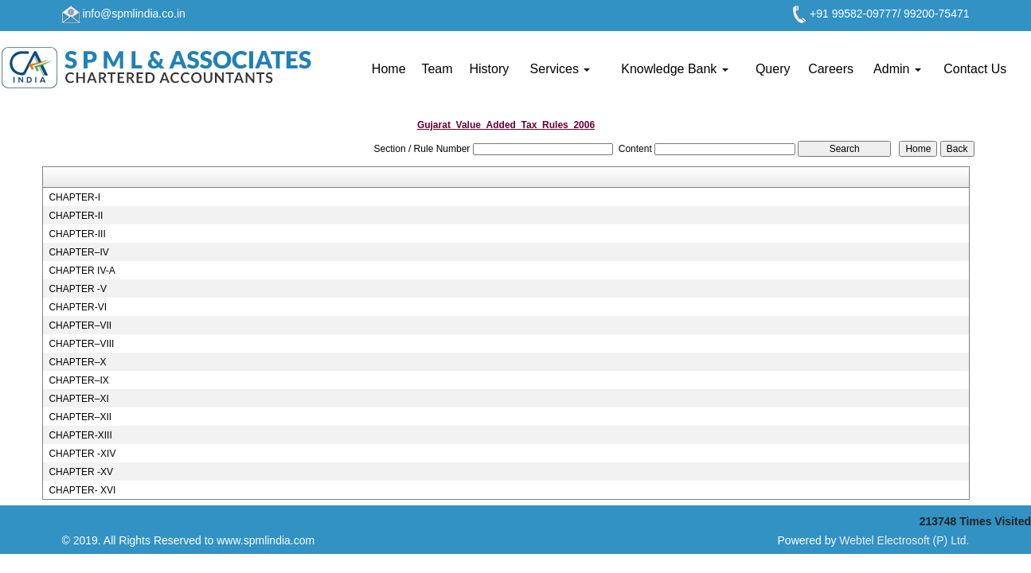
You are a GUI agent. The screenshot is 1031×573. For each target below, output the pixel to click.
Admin (897, 69)
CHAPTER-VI (78, 307)
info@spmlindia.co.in (133, 13)
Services (560, 69)
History (489, 69)
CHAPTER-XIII (80, 435)
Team (436, 69)
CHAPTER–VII (80, 325)
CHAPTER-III (77, 234)
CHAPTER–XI (78, 398)
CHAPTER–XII (80, 417)
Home (389, 69)
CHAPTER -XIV (82, 453)
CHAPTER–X (77, 362)
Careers (830, 69)
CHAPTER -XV (81, 471)
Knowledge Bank (674, 69)
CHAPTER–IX (78, 380)
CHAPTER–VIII (81, 343)
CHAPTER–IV (78, 252)
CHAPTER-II (76, 215)
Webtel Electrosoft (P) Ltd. (904, 540)
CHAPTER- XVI (82, 490)
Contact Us (974, 69)
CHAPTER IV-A (82, 270)
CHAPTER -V (78, 288)
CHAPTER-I (74, 197)
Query (773, 69)
